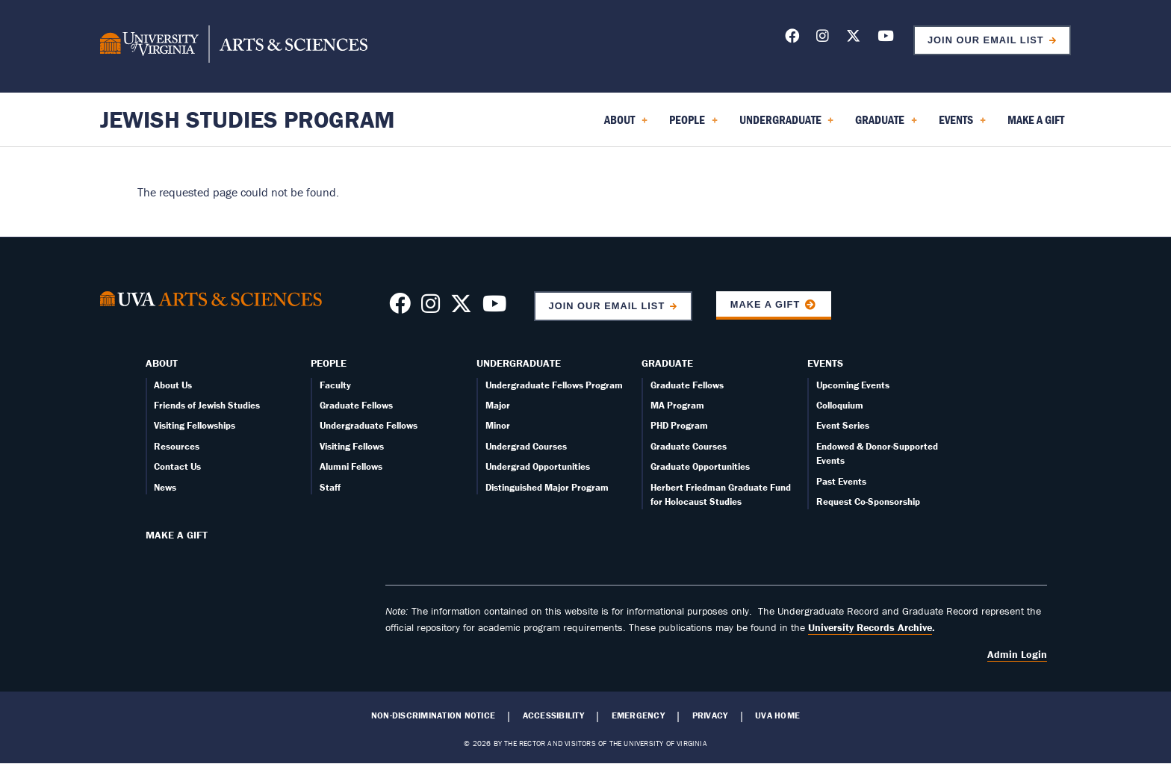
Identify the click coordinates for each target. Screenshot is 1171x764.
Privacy (710, 715)
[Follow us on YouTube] (886, 38)
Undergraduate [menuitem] (786, 124)
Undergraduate (518, 363)
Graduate (667, 363)
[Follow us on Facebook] (792, 38)
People (329, 363)
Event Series (842, 425)
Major (497, 405)
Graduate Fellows (356, 405)
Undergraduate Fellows (368, 425)
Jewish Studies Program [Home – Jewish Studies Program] (247, 119)
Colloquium (839, 405)
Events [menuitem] (962, 124)
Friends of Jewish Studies (207, 405)
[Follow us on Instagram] (822, 38)
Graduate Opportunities (700, 466)
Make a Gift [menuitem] (1035, 119)
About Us (173, 385)
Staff (330, 487)
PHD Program (679, 425)
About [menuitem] (625, 124)
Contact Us (177, 466)
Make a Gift (765, 304)
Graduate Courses (688, 446)
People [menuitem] (693, 124)
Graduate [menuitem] (886, 124)
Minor (497, 425)
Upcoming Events (852, 385)
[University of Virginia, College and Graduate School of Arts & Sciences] (233, 46)
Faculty (335, 385)
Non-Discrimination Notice (433, 715)
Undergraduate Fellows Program (554, 385)
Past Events (841, 481)
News (165, 487)
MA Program (677, 405)
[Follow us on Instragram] (430, 307)
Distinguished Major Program (547, 487)
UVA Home (777, 715)
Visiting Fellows (352, 446)
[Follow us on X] (853, 38)
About (162, 363)
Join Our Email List (986, 40)
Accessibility (553, 715)
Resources (176, 446)
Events (825, 363)
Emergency (638, 715)
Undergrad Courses (526, 446)
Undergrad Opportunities (537, 466)
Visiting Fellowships (194, 425)
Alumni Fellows (351, 466)
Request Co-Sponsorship (868, 501)
